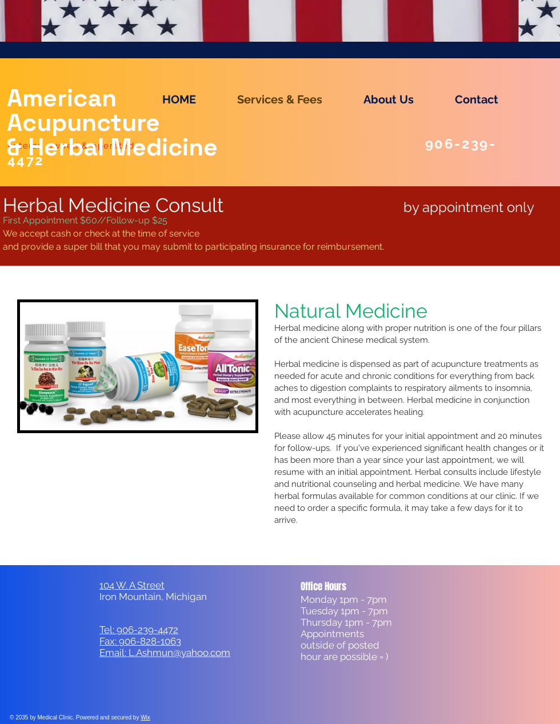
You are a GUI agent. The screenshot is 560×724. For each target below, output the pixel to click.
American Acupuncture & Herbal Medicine (112, 122)
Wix (145, 717)
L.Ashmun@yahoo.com (179, 652)
